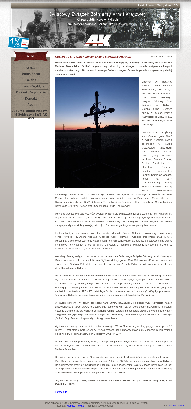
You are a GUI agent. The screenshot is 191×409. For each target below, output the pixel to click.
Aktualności (31, 74)
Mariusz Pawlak (75, 405)
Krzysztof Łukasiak (176, 405)
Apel (30, 104)
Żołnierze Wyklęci (31, 86)
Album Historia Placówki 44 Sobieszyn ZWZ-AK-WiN (30, 111)
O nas (30, 68)
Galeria (31, 80)
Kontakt (31, 98)
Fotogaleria (61, 392)
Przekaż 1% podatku (31, 92)
